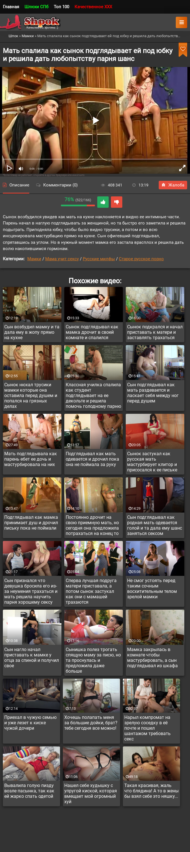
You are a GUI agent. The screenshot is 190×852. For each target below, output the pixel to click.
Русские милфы (99, 258)
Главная (11, 6)
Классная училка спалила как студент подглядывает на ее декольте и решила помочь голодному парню (93, 395)
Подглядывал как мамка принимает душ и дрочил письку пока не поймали (31, 523)
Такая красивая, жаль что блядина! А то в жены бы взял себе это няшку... (151, 791)
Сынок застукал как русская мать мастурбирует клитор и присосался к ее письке (152, 462)
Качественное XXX (93, 6)
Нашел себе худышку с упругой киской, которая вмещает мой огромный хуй (90, 793)
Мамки (34, 258)
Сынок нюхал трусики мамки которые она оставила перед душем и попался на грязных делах (30, 395)
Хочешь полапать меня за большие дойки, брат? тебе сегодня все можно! (90, 723)
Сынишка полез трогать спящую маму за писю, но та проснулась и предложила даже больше (93, 660)
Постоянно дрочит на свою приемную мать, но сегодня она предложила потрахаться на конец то (92, 525)
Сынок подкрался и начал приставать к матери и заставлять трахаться (155, 332)
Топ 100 (61, 6)
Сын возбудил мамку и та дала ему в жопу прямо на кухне (31, 332)
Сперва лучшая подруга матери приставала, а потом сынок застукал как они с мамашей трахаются (91, 591)
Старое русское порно (141, 258)
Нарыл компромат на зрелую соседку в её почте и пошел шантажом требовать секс (147, 728)
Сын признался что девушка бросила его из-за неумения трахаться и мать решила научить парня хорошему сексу (30, 591)
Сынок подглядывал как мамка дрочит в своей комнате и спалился (92, 332)
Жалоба (173, 185)
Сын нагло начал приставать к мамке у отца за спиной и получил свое (31, 657)
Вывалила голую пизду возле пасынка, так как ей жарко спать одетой (29, 791)
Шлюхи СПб (36, 6)
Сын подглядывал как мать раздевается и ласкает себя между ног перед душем (153, 393)
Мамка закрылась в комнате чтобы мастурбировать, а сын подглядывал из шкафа (152, 657)
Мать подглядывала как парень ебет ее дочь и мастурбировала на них (30, 459)
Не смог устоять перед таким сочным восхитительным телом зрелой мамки (152, 588)
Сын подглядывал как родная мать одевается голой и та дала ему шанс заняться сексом (154, 525)
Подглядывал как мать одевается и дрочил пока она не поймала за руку (92, 459)
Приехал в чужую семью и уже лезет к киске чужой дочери (30, 723)
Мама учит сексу (62, 258)
